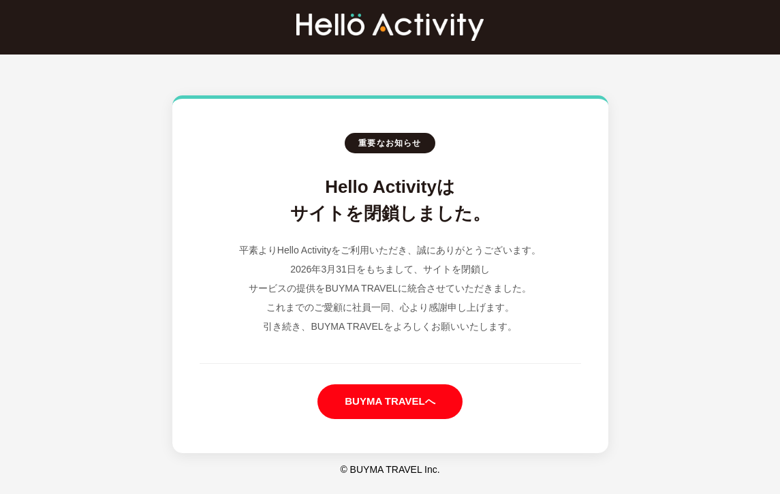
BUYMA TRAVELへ (390, 401)
